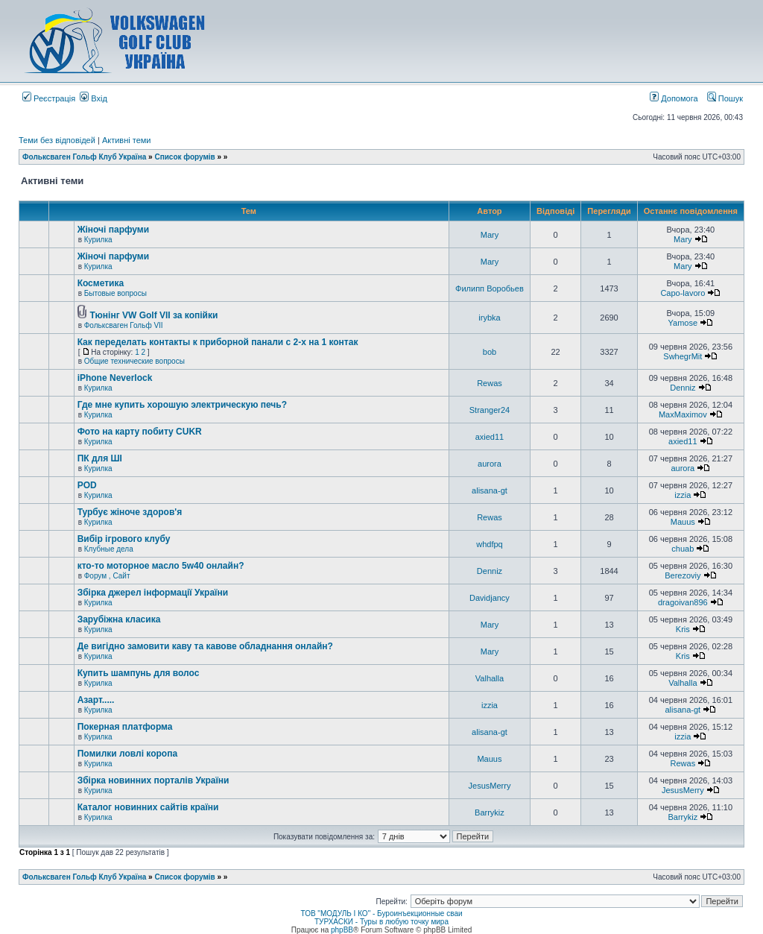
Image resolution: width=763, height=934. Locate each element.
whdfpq (489, 544)
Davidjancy (489, 597)
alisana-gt (489, 490)
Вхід (93, 98)
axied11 (489, 436)
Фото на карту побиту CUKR (139, 431)
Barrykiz (489, 812)
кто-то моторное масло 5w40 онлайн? (160, 566)
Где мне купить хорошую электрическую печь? (182, 405)
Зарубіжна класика (119, 619)
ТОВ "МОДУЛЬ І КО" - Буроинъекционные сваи (381, 913)
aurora (489, 463)
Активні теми (126, 140)
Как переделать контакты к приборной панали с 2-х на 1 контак (217, 342)
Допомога (673, 98)
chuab (682, 548)
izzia (682, 494)
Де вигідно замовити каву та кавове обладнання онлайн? (205, 646)
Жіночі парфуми (113, 229)
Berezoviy (682, 575)
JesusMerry (490, 785)
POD (87, 485)
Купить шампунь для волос (138, 673)
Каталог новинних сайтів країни (148, 807)
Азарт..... (96, 700)
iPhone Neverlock (115, 378)
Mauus (683, 521)
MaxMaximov (683, 414)
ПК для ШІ (99, 458)
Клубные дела (108, 549)
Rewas (489, 383)
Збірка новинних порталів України (153, 780)
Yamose (683, 322)
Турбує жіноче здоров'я (130, 512)
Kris (683, 629)
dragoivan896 (683, 602)
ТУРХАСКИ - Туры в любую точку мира (381, 922)
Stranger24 (489, 410)
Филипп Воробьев (489, 288)
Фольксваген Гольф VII (123, 325)
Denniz (682, 387)
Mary (489, 234)
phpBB (342, 930)
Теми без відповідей (57, 140)
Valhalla (489, 678)
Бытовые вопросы (115, 293)
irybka (489, 317)
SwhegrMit (682, 356)
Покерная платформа (125, 727)
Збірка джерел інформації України (152, 592)
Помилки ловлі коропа (127, 753)
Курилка (98, 240)
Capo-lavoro (682, 292)
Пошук (725, 98)
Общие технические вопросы (134, 361)
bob (489, 351)
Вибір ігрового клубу (124, 539)
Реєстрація (48, 98)
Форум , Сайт (107, 576)
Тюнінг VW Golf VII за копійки (153, 315)
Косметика (100, 283)
